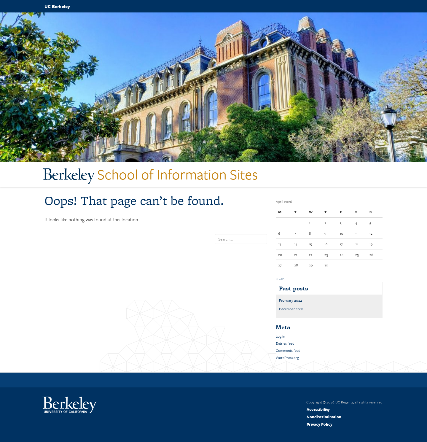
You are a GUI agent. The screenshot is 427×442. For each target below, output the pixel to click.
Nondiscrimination (324, 417)
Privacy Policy (319, 424)
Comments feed (288, 350)
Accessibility (318, 409)
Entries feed (285, 343)
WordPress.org (287, 357)
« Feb (280, 279)
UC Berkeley (57, 6)
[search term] (241, 239)
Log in (280, 336)
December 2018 (291, 308)
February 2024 (290, 300)
